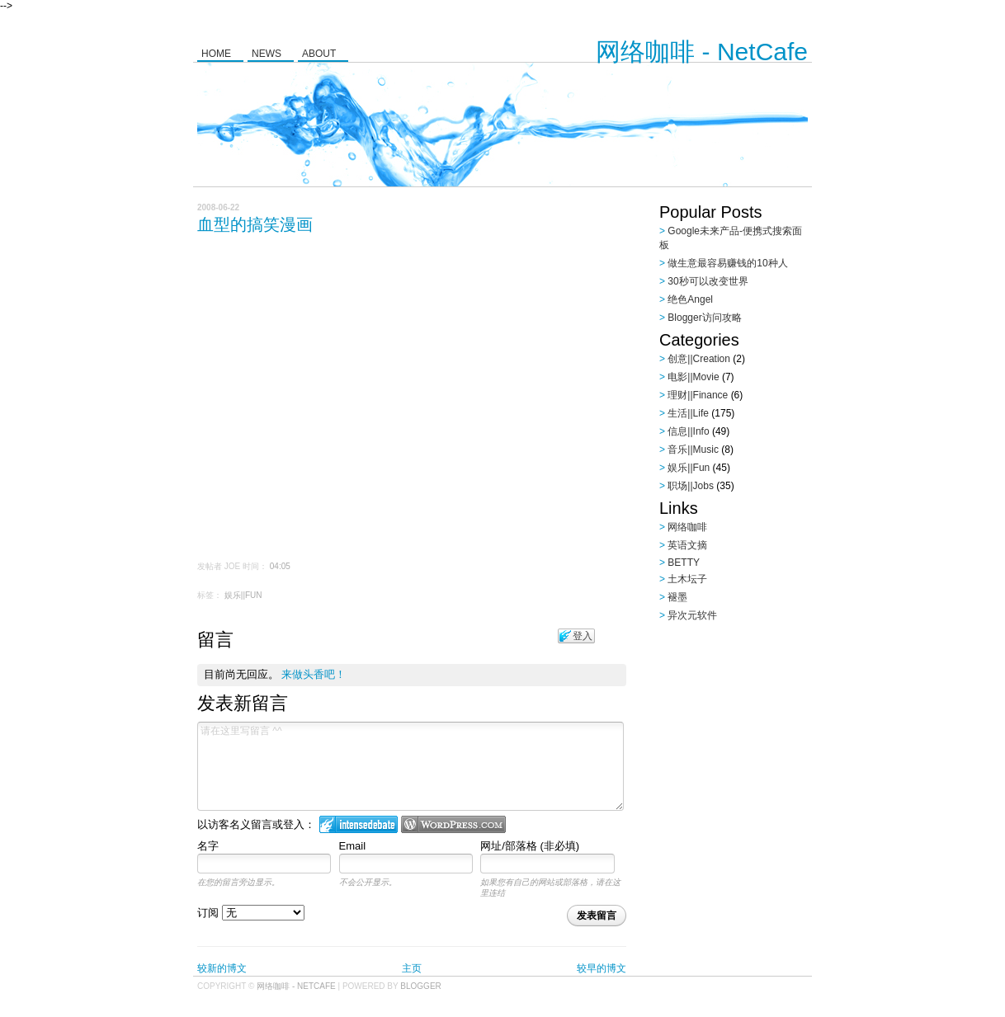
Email (352, 846)
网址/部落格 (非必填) (529, 846)
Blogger (420, 986)
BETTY (684, 562)
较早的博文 (601, 968)
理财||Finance (698, 395)
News (266, 53)
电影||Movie (693, 377)
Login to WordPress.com (453, 824)
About (319, 53)
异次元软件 (692, 615)
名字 (208, 846)
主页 (412, 968)
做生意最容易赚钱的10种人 (727, 263)
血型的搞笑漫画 (255, 224)
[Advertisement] (762, 732)
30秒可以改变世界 (708, 281)
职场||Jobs (691, 486)
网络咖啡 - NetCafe (702, 51)
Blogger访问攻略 (704, 317)
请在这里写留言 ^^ (410, 766)
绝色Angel (690, 299)
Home (216, 53)
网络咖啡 (687, 527)
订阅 (250, 912)
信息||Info (688, 431)
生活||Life (688, 413)
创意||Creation (699, 359)
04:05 (280, 566)
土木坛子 (687, 579)
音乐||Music (693, 449)
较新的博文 (222, 968)
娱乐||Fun (243, 595)
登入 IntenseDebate (358, 824)
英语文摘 (687, 545)
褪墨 (677, 597)
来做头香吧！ (313, 674)
